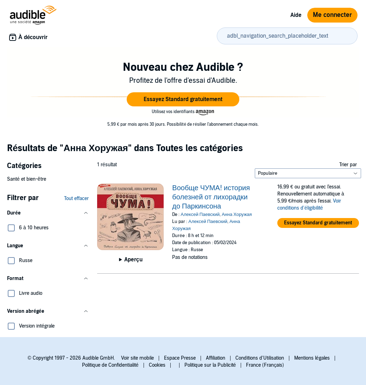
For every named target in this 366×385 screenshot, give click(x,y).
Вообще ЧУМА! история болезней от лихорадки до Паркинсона (211, 197)
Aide (296, 15)
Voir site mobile (137, 358)
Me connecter (332, 15)
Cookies (157, 365)
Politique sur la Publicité (210, 365)
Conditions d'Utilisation (259, 358)
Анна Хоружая (237, 214)
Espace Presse (180, 358)
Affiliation (215, 358)
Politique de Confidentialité (110, 365)
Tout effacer (76, 198)
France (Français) (265, 365)
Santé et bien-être (26, 179)
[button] (183, 99)
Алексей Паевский (200, 214)
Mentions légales (312, 358)
